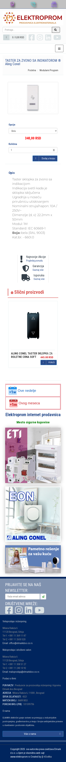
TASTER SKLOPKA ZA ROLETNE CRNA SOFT (32, 355)
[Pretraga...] (27, 30)
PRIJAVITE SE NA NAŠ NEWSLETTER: (23, 587)
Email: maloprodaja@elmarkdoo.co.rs (21, 671)
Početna (32, 70)
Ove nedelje (22, 390)
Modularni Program (49, 70)
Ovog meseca (24, 403)
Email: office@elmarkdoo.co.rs (18, 643)
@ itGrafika (47, 756)
